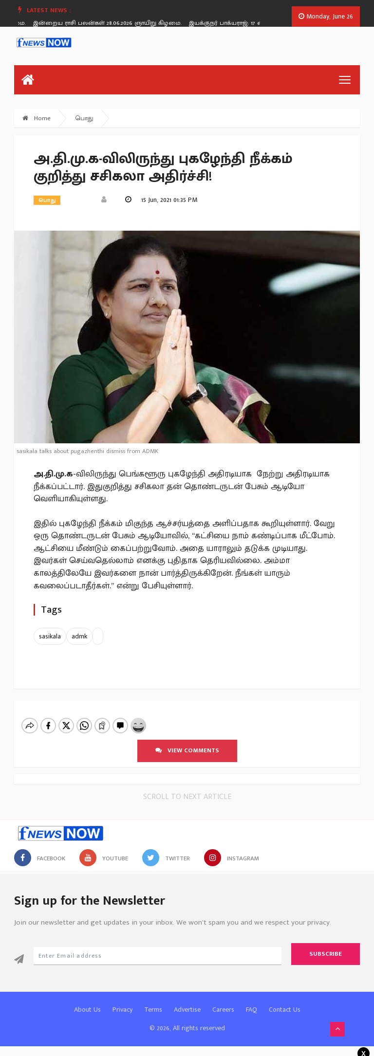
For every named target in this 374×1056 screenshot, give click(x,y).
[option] (115, 23)
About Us (87, 1009)
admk (79, 636)
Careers (223, 1009)
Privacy (122, 1009)
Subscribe (325, 953)
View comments (187, 750)
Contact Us (284, 1009)
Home (36, 118)
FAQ (251, 1009)
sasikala (50, 636)
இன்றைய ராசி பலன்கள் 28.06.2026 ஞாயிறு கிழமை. (111, 23)
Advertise (187, 1009)
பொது (84, 118)
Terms (153, 1009)
